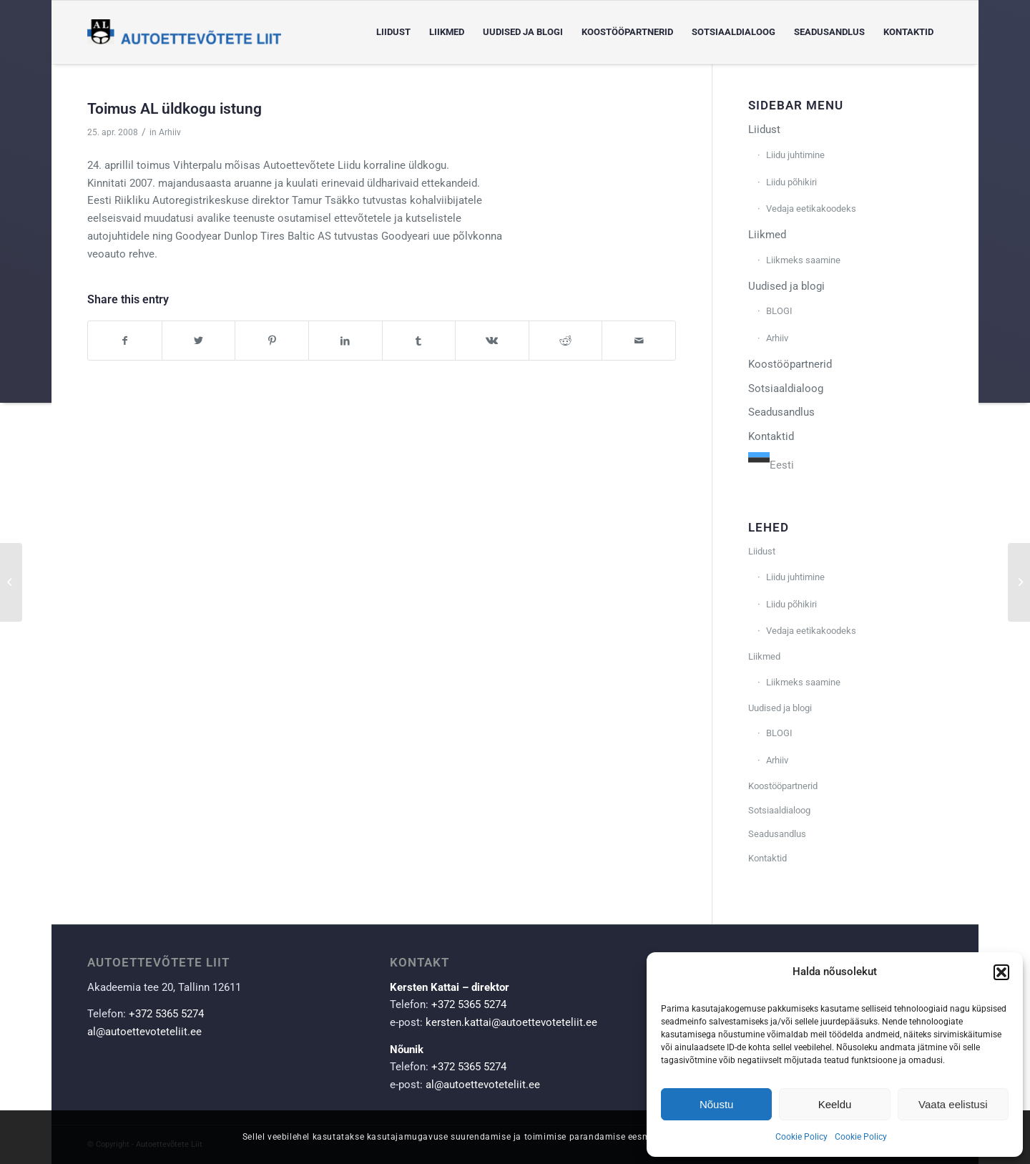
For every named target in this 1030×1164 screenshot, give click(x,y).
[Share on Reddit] (565, 341)
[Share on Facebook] (125, 341)
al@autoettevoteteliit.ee (144, 1031)
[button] (1001, 972)
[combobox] (771, 463)
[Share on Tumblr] (419, 341)
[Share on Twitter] (198, 341)
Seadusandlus (781, 412)
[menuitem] (393, 32)
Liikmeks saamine (803, 260)
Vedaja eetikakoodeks (811, 208)
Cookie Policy (801, 1137)
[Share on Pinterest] (271, 341)
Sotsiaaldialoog (785, 388)
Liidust (764, 129)
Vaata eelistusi (952, 1104)
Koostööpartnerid (790, 364)
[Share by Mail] (638, 341)
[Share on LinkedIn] (345, 341)
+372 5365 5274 (166, 1013)
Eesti (771, 464)
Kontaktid (771, 436)
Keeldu (835, 1104)
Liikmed (767, 234)
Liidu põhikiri (791, 182)
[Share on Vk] (492, 341)
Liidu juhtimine (795, 155)
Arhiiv (170, 132)
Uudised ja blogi (786, 286)
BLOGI (779, 310)
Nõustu (717, 1104)
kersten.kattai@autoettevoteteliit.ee (511, 1022)
